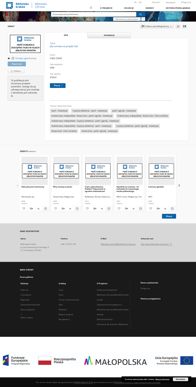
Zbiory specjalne (28, 309)
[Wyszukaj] (140, 14)
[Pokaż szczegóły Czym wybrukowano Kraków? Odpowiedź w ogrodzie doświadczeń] (108, 209)
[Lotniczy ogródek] (161, 171)
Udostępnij (170, 2)
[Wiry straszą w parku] (66, 171)
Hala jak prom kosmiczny (32, 186)
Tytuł (61, 290)
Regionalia (25, 299)
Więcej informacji (162, 379)
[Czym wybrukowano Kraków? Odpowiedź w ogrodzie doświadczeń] (98, 171)
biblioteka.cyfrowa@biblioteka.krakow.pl (118, 244)
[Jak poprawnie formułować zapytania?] (143, 19)
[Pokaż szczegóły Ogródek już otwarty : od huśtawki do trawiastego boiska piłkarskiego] (140, 209)
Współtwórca (64, 319)
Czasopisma (26, 295)
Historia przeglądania (178, 8)
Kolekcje (129, 8)
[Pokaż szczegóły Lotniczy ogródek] (172, 209)
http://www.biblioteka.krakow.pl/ (156, 244)
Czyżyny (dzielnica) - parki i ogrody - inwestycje (137, 126)
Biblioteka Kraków (104, 319)
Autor (61, 295)
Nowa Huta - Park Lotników (64, 131)
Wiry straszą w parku (62, 186)
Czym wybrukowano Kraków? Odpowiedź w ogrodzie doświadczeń (95, 188)
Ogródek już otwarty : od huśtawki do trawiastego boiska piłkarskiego (128, 188)
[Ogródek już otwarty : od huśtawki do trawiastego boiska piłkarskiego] (130, 171)
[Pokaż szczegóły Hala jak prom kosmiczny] (45, 209)
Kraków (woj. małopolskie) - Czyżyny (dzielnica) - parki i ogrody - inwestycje (85, 121)
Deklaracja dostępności (107, 290)
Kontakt (100, 314)
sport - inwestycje (59, 110)
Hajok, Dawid (56, 58)
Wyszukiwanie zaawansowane (127, 19)
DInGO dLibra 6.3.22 (83, 382)
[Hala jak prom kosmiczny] (35, 171)
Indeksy (150, 8)
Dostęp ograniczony (22, 58)
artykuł (53, 77)
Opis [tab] (66, 35)
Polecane (24, 290)
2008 (52, 67)
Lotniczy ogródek (156, 186)
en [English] (140, 2)
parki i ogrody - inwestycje (124, 110)
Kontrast (156, 2)
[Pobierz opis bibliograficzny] (31, 209)
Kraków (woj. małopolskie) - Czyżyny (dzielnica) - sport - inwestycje (81, 126)
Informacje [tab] (109, 35)
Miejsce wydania (66, 314)
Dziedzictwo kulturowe (30, 304)
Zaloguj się (186, 2)
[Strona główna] (90, 8)
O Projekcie (106, 8)
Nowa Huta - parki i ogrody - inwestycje (99, 131)
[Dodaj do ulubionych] (178, 26)
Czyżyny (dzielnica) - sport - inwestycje (90, 110)
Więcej (169, 216)
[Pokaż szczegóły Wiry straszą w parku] (77, 209)
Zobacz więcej (27, 317)
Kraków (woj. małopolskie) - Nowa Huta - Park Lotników (142, 116)
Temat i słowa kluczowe (69, 299)
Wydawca (63, 309)
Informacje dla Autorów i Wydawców (112, 324)
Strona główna (26, 277)
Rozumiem (180, 379)
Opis (60, 304)
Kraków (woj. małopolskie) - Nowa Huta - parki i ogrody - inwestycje (81, 116)
